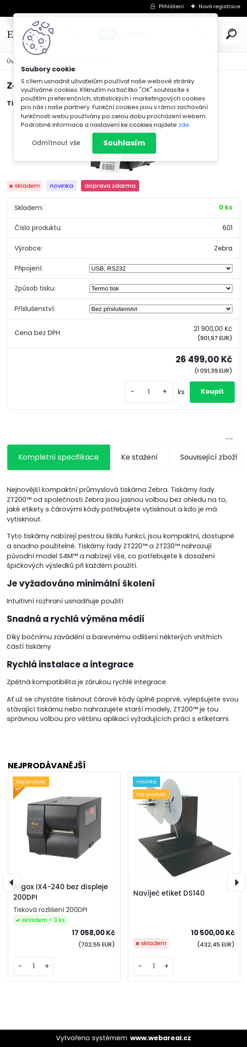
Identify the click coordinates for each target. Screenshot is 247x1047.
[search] (231, 34)
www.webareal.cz (160, 1037)
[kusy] (149, 392)
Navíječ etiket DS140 (169, 893)
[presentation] (12, 882)
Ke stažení (139, 457)
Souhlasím (124, 143)
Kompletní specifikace (58, 457)
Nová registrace (219, 6)
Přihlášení (171, 6)
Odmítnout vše (56, 143)
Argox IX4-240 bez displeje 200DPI (60, 892)
